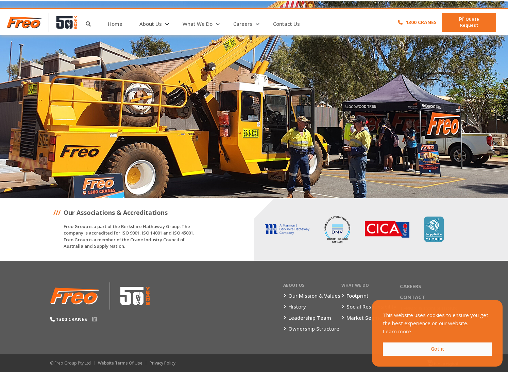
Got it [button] (437, 349)
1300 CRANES (417, 22)
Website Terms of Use (120, 363)
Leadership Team (309, 317)
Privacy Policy (162, 363)
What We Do (198, 23)
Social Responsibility (371, 306)
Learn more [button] (397, 331)
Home (115, 23)
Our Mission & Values (314, 295)
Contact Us (286, 23)
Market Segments (368, 317)
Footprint (357, 295)
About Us (150, 23)
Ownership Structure (313, 328)
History (297, 306)
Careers (242, 23)
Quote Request (469, 22)
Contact (412, 297)
